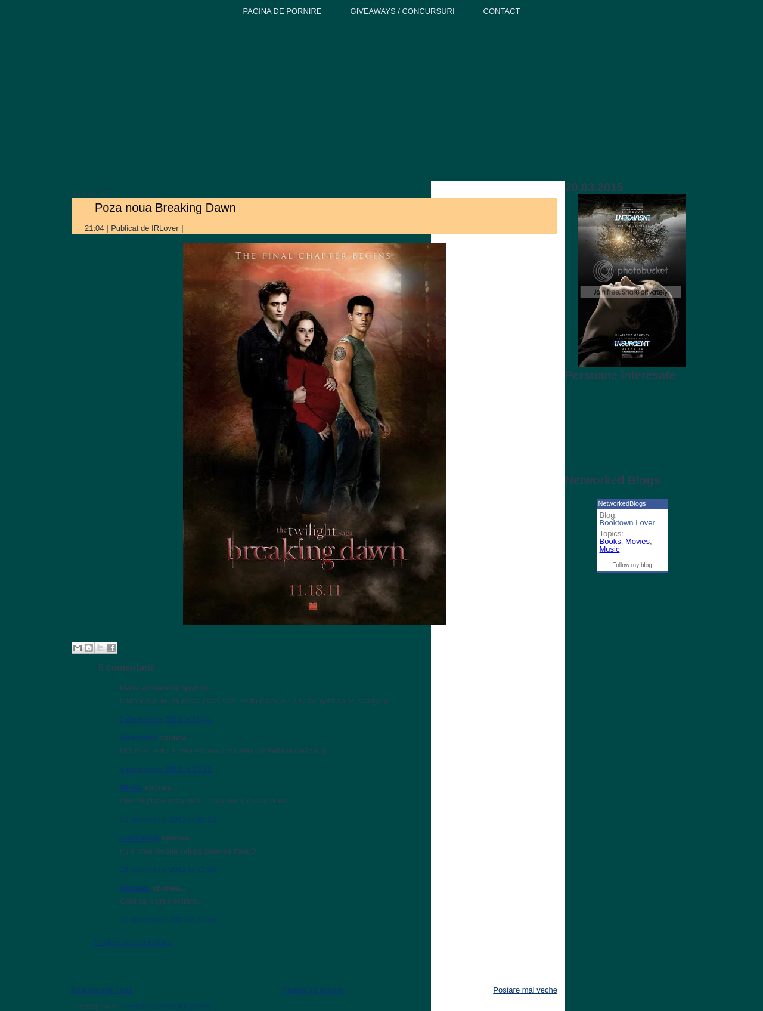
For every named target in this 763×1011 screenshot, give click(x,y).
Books (610, 541)
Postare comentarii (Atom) (167, 1006)
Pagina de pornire (312, 989)
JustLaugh (139, 837)
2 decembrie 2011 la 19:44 (166, 719)
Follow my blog (632, 565)
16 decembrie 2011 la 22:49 (168, 919)
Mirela (131, 787)
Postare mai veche (525, 989)
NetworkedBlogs (622, 503)
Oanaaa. (135, 887)
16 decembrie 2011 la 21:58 (168, 869)
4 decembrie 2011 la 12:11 (166, 769)
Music (610, 549)
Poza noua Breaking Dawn (165, 207)
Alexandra (138, 737)
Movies (637, 541)
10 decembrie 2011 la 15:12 (168, 819)
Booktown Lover (627, 522)
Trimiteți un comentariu (132, 942)
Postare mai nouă (102, 989)
